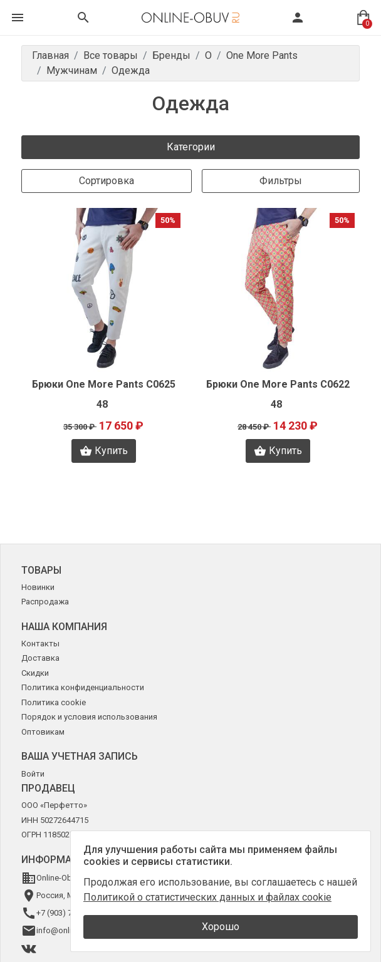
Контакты (40, 643)
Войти (32, 773)
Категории (191, 147)
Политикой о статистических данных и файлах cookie (207, 897)
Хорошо (220, 927)
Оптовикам (43, 732)
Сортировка (106, 181)
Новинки (38, 587)
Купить (104, 451)
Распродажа (45, 601)
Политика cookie (53, 702)
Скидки (35, 673)
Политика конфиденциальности (82, 687)
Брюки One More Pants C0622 (278, 384)
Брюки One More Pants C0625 (103, 384)
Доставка (40, 658)
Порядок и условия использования (89, 717)
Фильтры (280, 181)
